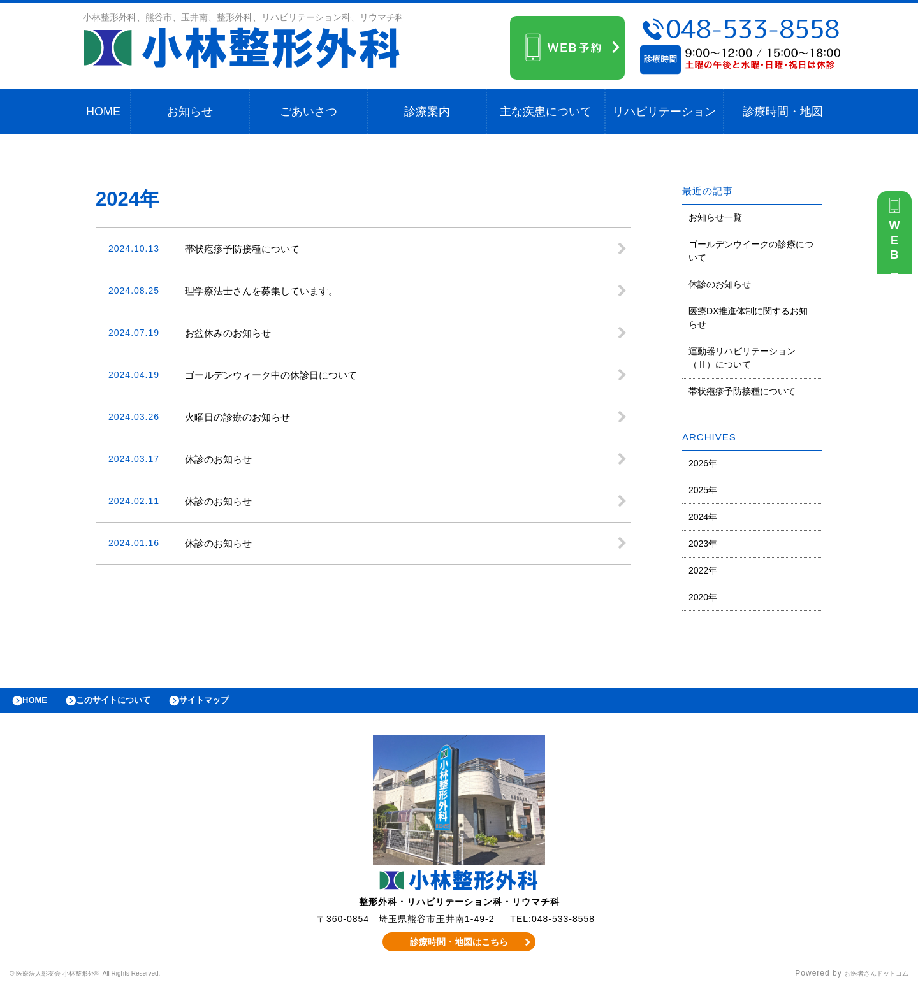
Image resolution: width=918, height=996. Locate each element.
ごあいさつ (308, 111)
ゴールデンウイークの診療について (750, 251)
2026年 (702, 463)
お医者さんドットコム (867, 980)
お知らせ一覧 (715, 217)
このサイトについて (130, 703)
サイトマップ (233, 703)
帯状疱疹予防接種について (742, 391)
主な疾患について (546, 111)
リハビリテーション (664, 111)
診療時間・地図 (783, 111)
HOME (103, 111)
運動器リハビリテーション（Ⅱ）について (742, 358)
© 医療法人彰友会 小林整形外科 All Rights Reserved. (112, 980)
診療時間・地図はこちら (459, 948)
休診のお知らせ (719, 284)
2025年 (702, 490)
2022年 (702, 570)
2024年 (702, 517)
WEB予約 (897, 250)
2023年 (702, 543)
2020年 (702, 597)
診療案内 (427, 111)
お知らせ (190, 111)
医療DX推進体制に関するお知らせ (748, 317)
